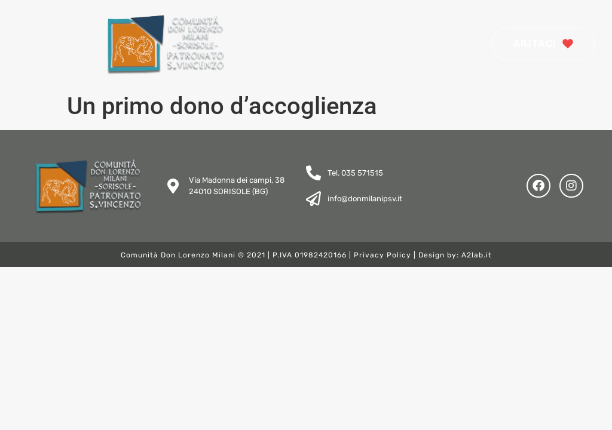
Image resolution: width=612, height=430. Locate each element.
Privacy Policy (382, 255)
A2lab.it (476, 255)
